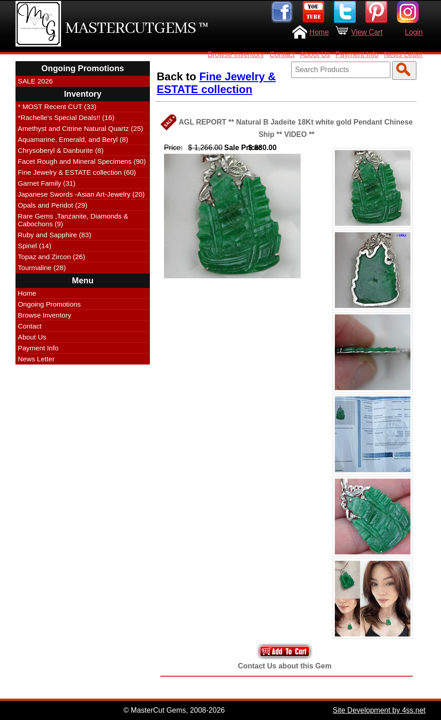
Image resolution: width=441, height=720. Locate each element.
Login (414, 32)
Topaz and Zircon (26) (51, 257)
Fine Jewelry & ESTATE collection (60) (77, 172)
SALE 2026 (35, 81)
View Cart (367, 32)
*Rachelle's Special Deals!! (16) (66, 117)
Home (319, 32)
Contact (281, 54)
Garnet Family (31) (47, 183)
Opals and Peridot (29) (52, 205)
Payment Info (356, 54)
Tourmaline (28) (42, 267)
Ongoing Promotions (49, 304)
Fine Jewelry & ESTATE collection (216, 82)
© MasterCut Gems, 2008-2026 (174, 710)
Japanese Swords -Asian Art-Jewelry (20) (81, 194)
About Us (315, 54)
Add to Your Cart (285, 651)
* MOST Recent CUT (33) (57, 106)
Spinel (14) (34, 246)
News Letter (403, 54)
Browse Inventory (236, 54)
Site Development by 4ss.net (379, 710)
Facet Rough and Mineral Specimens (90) (82, 161)
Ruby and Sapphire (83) (54, 235)
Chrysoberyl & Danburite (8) (60, 150)
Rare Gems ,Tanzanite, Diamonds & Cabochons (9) (73, 220)
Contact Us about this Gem (284, 666)
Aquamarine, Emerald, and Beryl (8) (73, 139)
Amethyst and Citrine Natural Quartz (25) (80, 128)
